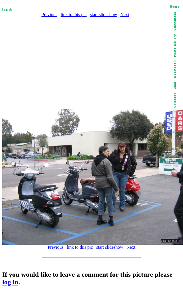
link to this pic (74, 14)
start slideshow (103, 14)
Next (124, 14)
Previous (49, 14)
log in (10, 282)
